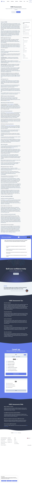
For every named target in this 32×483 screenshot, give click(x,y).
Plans (24, 1)
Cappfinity (8, 100)
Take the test (16, 274)
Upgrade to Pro (16, 374)
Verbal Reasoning (3, 441)
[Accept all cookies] (3, 480)
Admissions (12, 1)
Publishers (21, 1)
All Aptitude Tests (10, 440)
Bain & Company (25, 48)
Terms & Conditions (16, 444)
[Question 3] (22, 237)
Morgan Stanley (25, 50)
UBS (23, 44)
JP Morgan (24, 45)
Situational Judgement (3, 445)
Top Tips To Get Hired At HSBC (26, 29)
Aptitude (8, 1)
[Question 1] (18, 237)
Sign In (30, 1)
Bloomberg (24, 55)
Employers (16, 1)
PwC (23, 39)
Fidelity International (25, 58)
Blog (27, 1)
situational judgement (11, 104)
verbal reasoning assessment (10, 112)
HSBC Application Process (26, 26)
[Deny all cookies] (9, 480)
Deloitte (24, 49)
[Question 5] (25, 237)
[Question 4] (23, 237)
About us (15, 441)
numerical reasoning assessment (10, 125)
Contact (15, 440)
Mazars (24, 54)
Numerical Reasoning (3, 440)
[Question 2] (20, 237)
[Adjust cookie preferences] (14, 480)
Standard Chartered (25, 40)
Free (16, 391)
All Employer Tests (10, 441)
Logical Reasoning (3, 444)
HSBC (23, 43)
